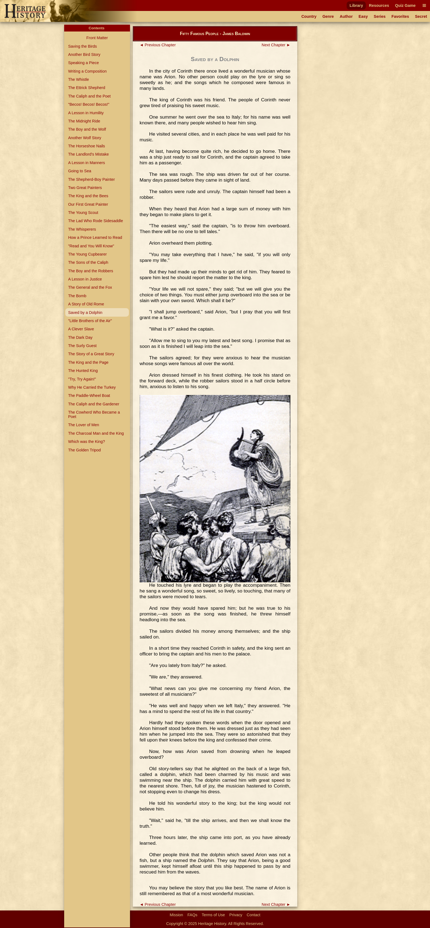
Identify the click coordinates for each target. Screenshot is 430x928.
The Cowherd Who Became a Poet (94, 414)
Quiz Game (405, 5)
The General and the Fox (90, 287)
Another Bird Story (84, 54)
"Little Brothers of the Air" (90, 321)
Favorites (400, 16)
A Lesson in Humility (86, 113)
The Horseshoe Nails (86, 146)
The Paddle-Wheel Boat (89, 395)
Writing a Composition (87, 71)
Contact (254, 915)
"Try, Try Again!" (82, 379)
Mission (176, 915)
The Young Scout (83, 212)
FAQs (192, 915)
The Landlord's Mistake (88, 154)
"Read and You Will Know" (91, 246)
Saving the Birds (82, 46)
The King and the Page (88, 362)
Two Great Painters (85, 187)
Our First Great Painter (88, 204)
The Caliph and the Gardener (93, 404)
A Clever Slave (81, 329)
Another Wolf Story (84, 138)
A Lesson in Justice (85, 279)
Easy (363, 16)
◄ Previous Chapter (158, 45)
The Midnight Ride (84, 121)
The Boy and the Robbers (90, 271)
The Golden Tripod (84, 450)
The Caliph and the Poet (89, 96)
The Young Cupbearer (87, 254)
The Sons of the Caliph (88, 262)
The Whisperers (82, 229)
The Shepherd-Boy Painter (91, 179)
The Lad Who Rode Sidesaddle (95, 221)
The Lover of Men (83, 425)
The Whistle (78, 79)
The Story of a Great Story (91, 354)
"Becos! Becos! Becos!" (88, 104)
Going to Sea (79, 171)
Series (380, 16)
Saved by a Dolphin (85, 312)
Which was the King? (86, 441)
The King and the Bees (88, 196)
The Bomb (77, 296)
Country (308, 16)
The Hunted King (83, 370)
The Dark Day (80, 337)
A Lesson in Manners (86, 163)
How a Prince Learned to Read (95, 237)
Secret (421, 16)
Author (346, 16)
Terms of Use (213, 915)
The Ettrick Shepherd (86, 87)
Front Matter (97, 38)
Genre (328, 16)
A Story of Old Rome (86, 304)
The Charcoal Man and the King (96, 433)
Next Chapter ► (276, 45)
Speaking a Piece (83, 63)
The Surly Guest (82, 345)
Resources (379, 5)
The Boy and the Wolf (87, 129)
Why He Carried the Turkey (92, 387)
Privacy (235, 915)
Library (356, 5)
